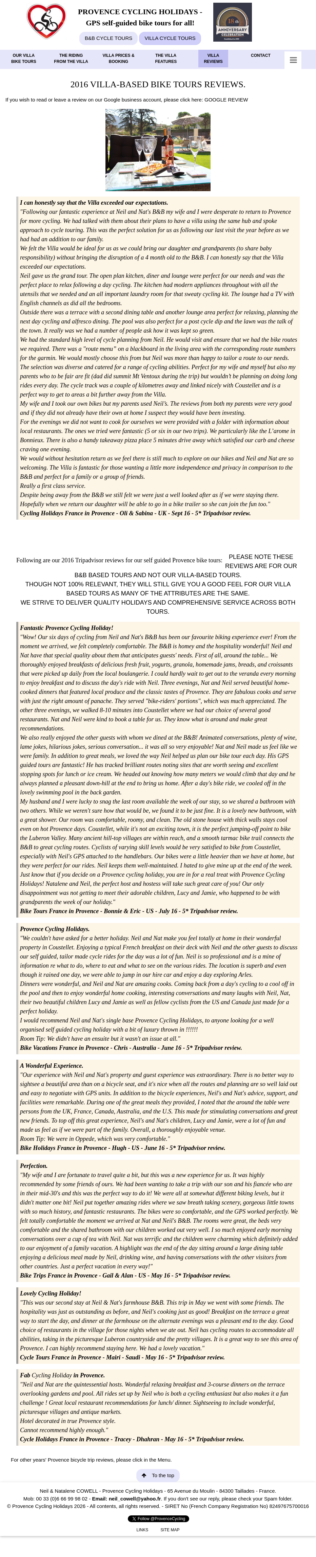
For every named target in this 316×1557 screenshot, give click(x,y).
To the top (158, 1475)
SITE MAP (169, 1530)
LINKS (143, 1530)
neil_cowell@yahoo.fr (135, 1499)
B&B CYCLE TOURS (108, 38)
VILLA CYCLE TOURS (169, 38)
